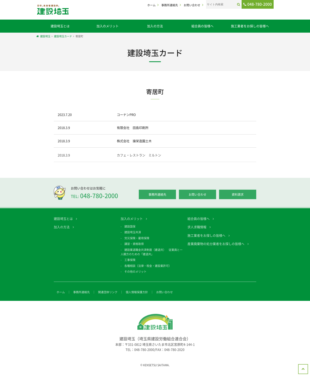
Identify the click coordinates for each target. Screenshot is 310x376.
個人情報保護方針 (137, 295)
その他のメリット (135, 274)
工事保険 (129, 263)
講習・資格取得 (134, 247)
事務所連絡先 (169, 5)
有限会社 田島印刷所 (132, 127)
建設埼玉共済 (132, 235)
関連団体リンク (107, 295)
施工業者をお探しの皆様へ (250, 26)
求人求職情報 (196, 229)
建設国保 (129, 229)
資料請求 (238, 197)
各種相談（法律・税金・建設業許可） (147, 269)
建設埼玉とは (60, 26)
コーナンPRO (126, 114)
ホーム (151, 5)
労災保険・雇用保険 (136, 241)
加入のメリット (107, 26)
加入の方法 (155, 26)
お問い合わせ (192, 5)
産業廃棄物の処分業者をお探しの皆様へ (215, 246)
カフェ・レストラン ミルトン (139, 158)
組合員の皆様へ (202, 26)
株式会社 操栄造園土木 (134, 140)
